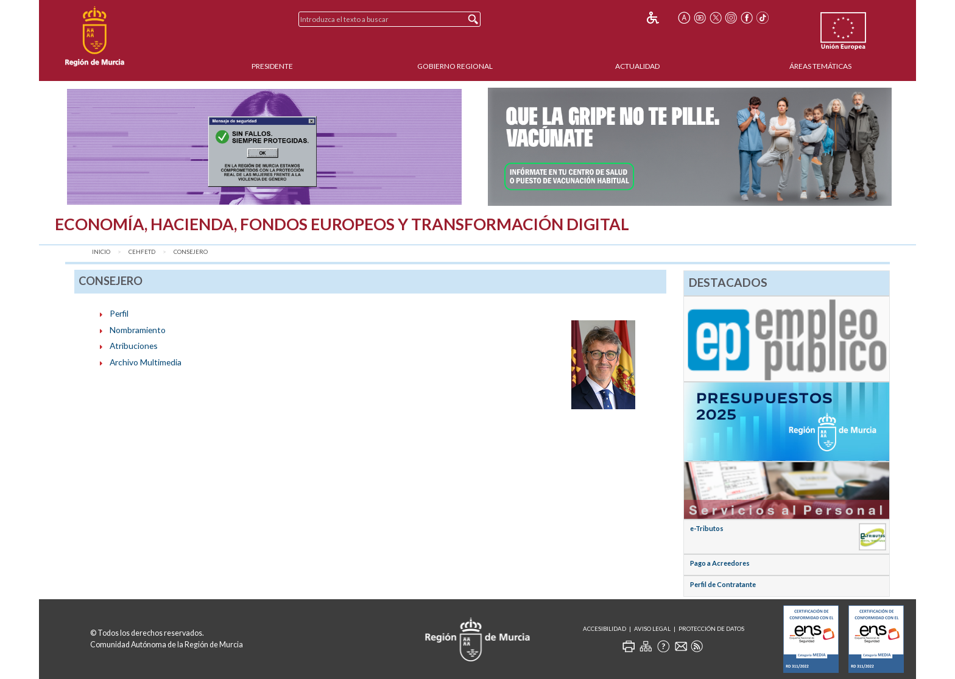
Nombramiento (138, 330)
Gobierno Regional (455, 66)
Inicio (101, 251)
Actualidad (637, 66)
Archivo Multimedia (145, 362)
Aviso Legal (652, 628)
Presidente (272, 66)
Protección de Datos (711, 628)
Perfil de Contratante (723, 584)
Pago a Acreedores (720, 563)
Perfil (119, 313)
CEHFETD (142, 251)
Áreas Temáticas (820, 66)
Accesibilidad (604, 628)
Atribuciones (134, 345)
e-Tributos (707, 528)
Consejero (191, 251)
